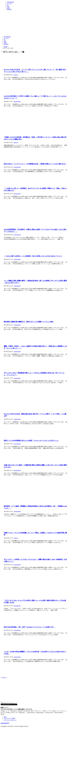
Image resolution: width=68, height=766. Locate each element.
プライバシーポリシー (10, 720)
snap (8, 6)
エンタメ (9, 3)
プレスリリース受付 (9, 718)
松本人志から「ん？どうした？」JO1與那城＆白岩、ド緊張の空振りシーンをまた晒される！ (35, 164)
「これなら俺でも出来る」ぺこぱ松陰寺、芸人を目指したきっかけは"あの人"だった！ (33, 256)
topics (8, 8)
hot (8, 5)
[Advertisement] (29, 30)
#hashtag (9, 9)
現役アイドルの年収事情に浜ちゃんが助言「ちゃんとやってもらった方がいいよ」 (31, 440)
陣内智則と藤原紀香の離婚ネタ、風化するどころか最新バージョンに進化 (28, 321)
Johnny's (16, 74)
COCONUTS (5, 723)
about (5, 717)
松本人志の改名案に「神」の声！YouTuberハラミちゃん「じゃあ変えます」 (29, 627)
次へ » (5, 677)
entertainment (10, 2)
